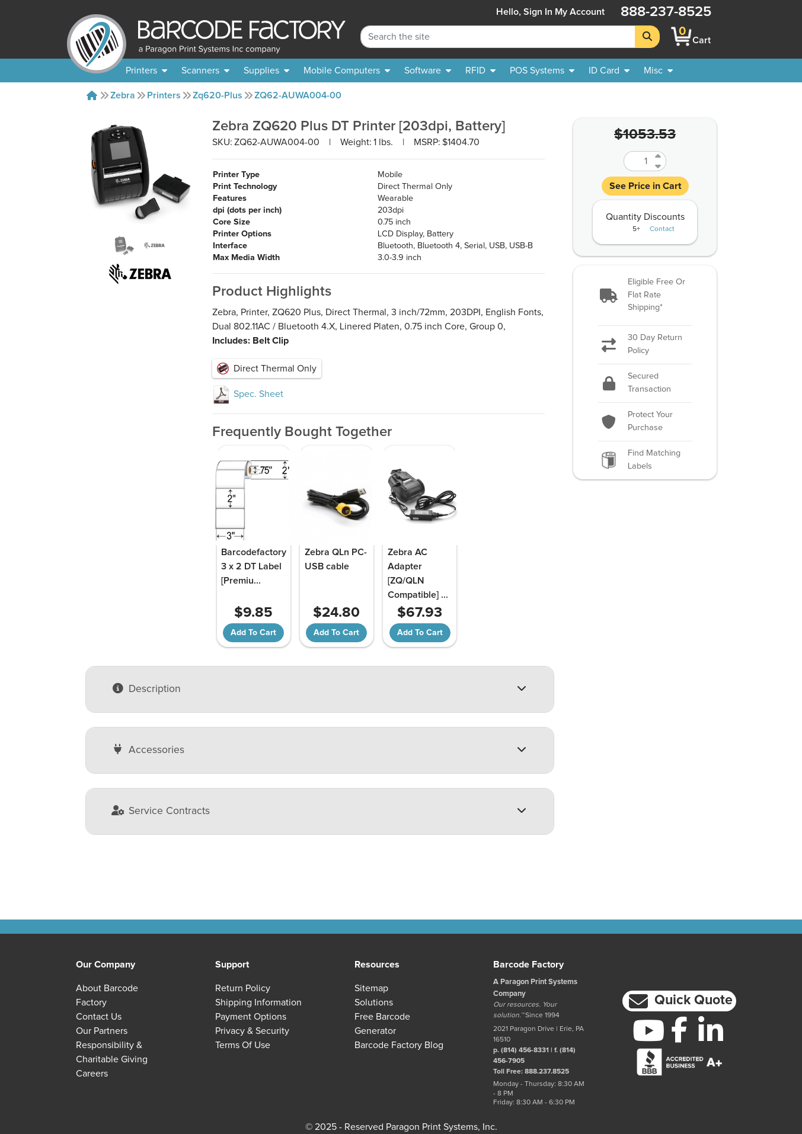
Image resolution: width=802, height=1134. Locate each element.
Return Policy (242, 988)
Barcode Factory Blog (398, 1045)
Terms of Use (242, 1045)
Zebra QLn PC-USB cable (336, 559)
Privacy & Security (252, 1031)
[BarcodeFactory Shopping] (681, 36)
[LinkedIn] (711, 1030)
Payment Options (250, 1016)
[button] (645, 295)
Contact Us (99, 1016)
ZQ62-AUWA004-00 (297, 95)
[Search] (647, 36)
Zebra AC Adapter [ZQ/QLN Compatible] (418, 573)
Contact (662, 229)
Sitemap (371, 988)
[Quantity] (638, 161)
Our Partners (101, 1031)
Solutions (373, 1002)
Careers (92, 1073)
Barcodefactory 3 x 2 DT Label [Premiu (253, 566)
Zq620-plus (217, 95)
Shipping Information (258, 1002)
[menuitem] (146, 70)
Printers (164, 95)
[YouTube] (648, 1030)
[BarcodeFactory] (96, 36)
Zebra (122, 95)
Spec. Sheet (247, 394)
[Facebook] (679, 1029)
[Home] (91, 95)
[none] (658, 70)
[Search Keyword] (497, 36)
